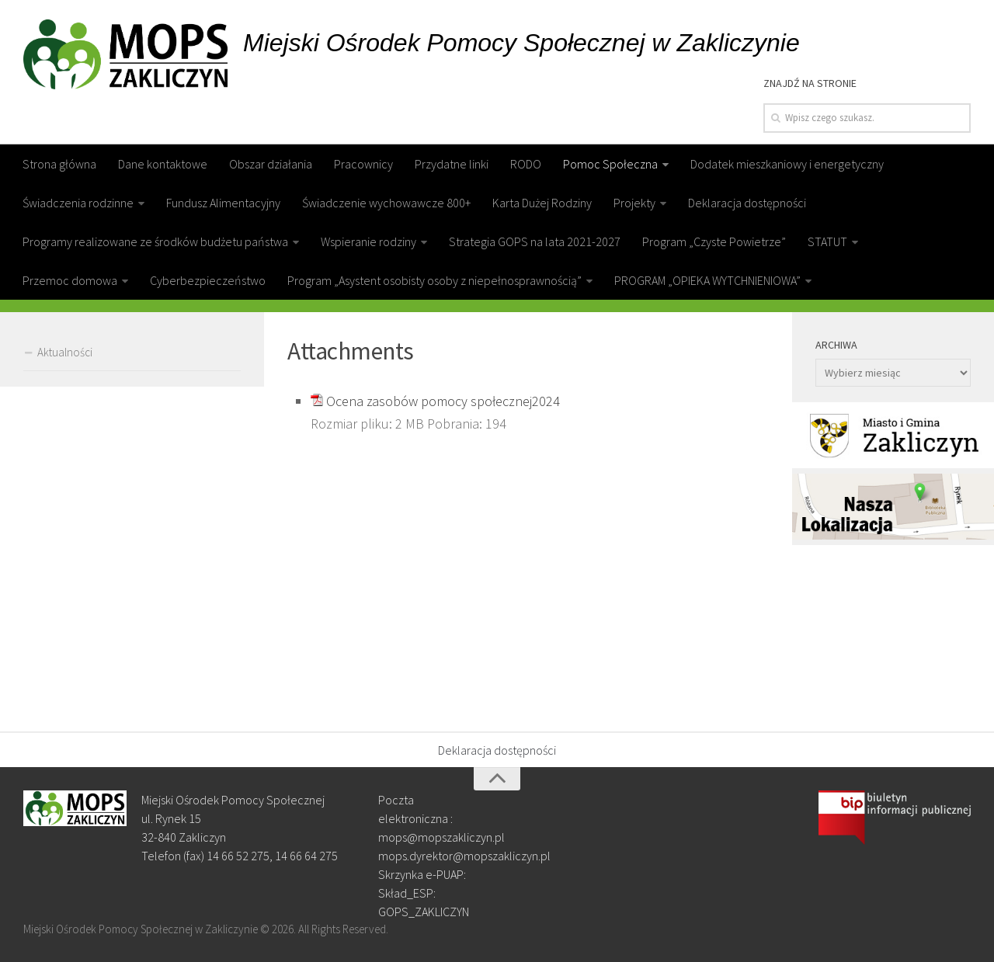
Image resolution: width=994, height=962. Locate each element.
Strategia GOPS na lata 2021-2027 (534, 241)
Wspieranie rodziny (368, 241)
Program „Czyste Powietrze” (714, 241)
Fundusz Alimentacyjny (223, 202)
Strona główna (59, 164)
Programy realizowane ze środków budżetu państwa (155, 241)
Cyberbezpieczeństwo (208, 280)
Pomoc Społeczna (610, 164)
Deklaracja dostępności (747, 202)
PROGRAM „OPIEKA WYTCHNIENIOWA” (707, 280)
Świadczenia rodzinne (78, 202)
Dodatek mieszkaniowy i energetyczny (787, 164)
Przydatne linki (451, 164)
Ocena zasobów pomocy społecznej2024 (443, 401)
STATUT (827, 241)
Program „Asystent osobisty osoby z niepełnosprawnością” (434, 280)
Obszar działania (270, 164)
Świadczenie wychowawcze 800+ (386, 202)
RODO (525, 164)
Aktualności (64, 352)
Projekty (634, 202)
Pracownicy (363, 164)
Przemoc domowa (70, 280)
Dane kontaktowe (162, 164)
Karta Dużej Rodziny (542, 202)
